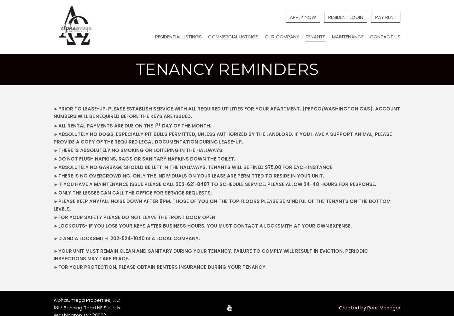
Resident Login (345, 17)
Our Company (282, 36)
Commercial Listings (233, 36)
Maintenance (348, 36)
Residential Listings (178, 36)
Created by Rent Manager (369, 307)
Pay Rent (385, 17)
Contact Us (385, 36)
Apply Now (303, 17)
